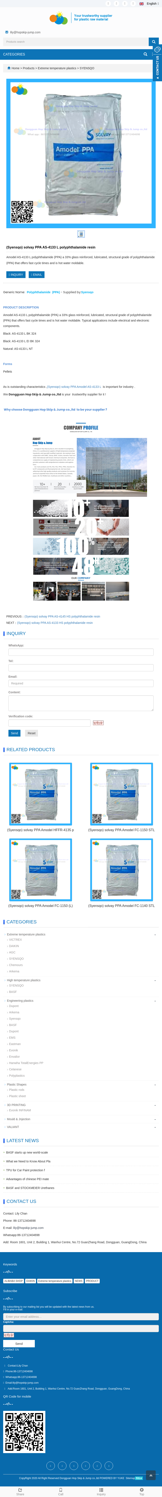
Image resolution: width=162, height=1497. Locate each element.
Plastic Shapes (17, 1084)
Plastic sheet (17, 1096)
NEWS (78, 1281)
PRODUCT (92, 1281)
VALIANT (13, 1127)
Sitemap (130, 1478)
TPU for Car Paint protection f (25, 1170)
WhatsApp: (16, 645)
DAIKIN (14, 946)
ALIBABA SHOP (13, 1281)
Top (142, 1491)
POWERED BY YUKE (112, 1478)
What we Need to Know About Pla (28, 1161)
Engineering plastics (20, 1000)
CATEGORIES (14, 54)
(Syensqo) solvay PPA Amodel (74, 386)
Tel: (11, 661)
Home (15, 68)
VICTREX (15, 939)
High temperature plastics (23, 980)
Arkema (14, 971)
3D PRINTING (16, 1105)
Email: (12, 676)
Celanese (15, 1069)
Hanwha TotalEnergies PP (26, 1063)
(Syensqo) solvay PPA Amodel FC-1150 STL (121, 830)
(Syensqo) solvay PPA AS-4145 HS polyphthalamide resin (62, 616)
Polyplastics (17, 1075)
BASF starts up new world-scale (27, 1152)
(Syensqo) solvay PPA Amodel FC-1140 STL (121, 906)
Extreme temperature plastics (57, 68)
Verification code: (20, 716)
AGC (12, 952)
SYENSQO (86, 68)
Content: (14, 692)
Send (14, 733)
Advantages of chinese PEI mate (27, 1179)
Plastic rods (16, 1089)
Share (20, 1491)
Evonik (13, 1050)
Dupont (14, 1006)
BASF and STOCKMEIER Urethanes (30, 1188)
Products (29, 68)
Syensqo (14, 1018)
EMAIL (36, 274)
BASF (13, 991)
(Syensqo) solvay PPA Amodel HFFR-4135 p (40, 830)
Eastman (15, 1044)
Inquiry (101, 1491)
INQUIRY (16, 274)
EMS (12, 1037)
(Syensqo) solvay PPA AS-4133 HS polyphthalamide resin (55, 622)
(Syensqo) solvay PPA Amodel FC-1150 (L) (40, 906)
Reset (31, 733)
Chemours (16, 965)
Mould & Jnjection (18, 1119)
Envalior (14, 1056)
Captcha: (8, 1322)
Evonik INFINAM (20, 1110)
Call (60, 1491)
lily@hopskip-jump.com (25, 32)
